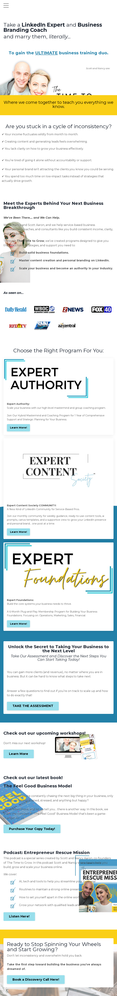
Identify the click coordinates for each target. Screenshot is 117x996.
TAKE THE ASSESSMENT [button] (32, 706)
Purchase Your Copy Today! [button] (32, 829)
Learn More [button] (18, 754)
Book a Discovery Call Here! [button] (35, 979)
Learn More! (18, 427)
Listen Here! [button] (19, 916)
